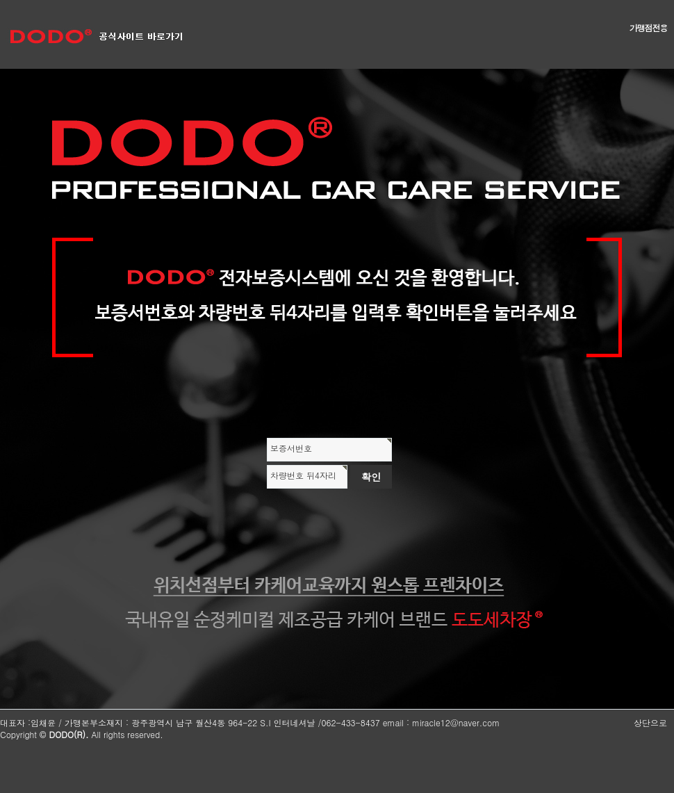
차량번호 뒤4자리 (303, 475)
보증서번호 (291, 448)
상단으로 (650, 722)
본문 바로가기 (0, 0)
